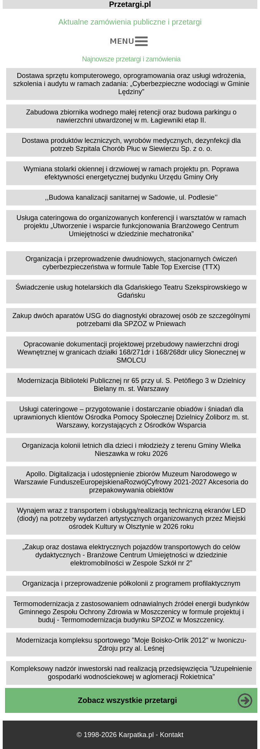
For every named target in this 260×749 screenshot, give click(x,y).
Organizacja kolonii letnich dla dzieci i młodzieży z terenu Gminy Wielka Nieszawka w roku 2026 (131, 449)
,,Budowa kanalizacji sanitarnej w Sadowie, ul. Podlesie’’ (131, 197)
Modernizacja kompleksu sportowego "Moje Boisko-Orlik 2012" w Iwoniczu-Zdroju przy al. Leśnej (131, 644)
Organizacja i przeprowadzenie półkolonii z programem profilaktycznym (131, 583)
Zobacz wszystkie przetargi (127, 700)
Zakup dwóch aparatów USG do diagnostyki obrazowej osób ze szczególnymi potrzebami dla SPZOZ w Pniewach (131, 320)
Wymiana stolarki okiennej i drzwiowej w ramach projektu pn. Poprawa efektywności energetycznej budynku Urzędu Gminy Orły (131, 173)
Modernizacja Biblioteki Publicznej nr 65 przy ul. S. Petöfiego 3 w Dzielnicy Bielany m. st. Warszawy (131, 385)
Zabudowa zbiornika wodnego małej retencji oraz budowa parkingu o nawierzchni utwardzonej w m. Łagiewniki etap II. (131, 116)
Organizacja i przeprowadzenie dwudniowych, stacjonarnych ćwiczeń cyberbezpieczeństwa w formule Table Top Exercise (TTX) (131, 263)
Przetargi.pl (130, 4)
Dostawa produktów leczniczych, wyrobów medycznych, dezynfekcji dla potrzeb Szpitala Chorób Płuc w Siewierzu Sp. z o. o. (131, 144)
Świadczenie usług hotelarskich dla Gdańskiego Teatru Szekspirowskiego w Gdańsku (131, 291)
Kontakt (171, 735)
